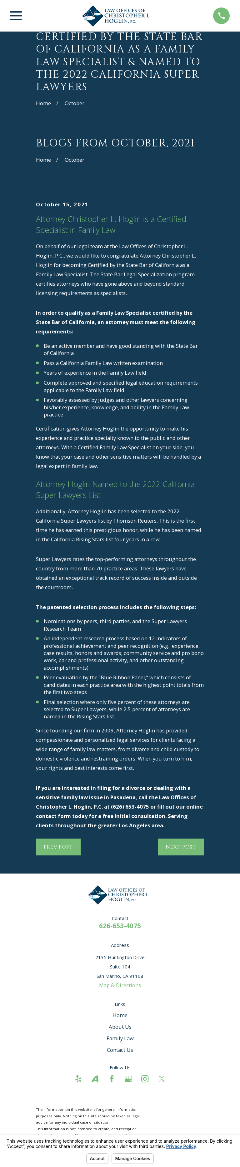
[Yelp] (78, 1078)
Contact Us (120, 1049)
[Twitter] (161, 1078)
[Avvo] (94, 1078)
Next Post (181, 847)
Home (120, 1015)
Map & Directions (120, 985)
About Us (120, 1026)
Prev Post (58, 847)
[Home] (117, 16)
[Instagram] (144, 1078)
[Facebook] (111, 1078)
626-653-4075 (120, 925)
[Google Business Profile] (128, 1078)
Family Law (120, 1038)
